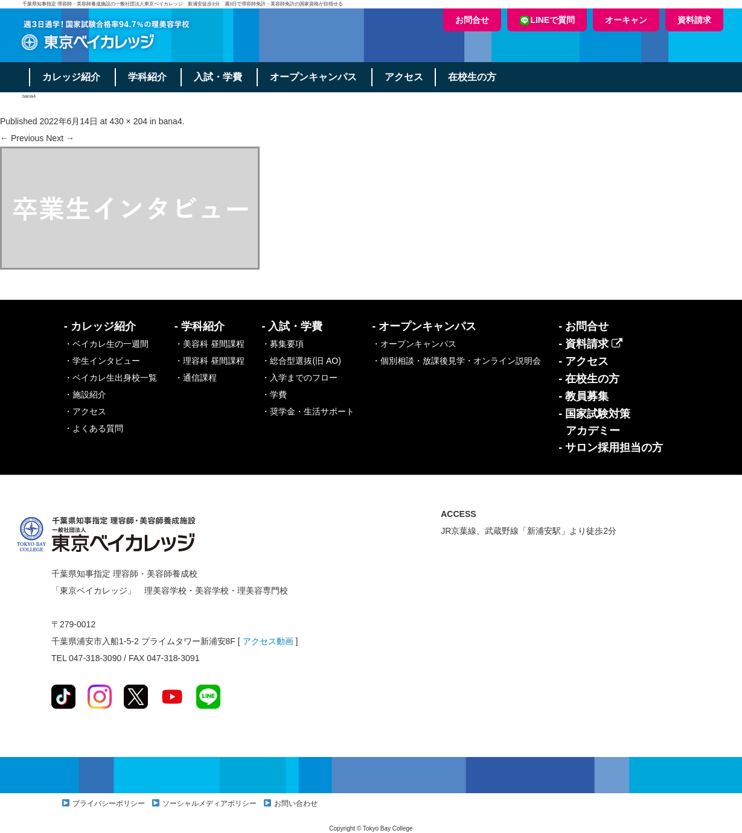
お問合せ (472, 20)
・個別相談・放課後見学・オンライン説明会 (456, 361)
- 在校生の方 (588, 379)
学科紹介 (148, 77)
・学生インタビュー (102, 361)
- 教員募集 (583, 396)
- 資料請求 (590, 344)
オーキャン (626, 20)
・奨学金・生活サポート (307, 411)
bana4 (170, 121)
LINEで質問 (547, 20)
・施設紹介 (85, 394)
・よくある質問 (93, 428)
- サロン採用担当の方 (610, 448)
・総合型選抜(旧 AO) (301, 361)
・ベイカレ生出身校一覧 (110, 377)
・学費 (274, 394)
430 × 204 (128, 121)
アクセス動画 (268, 641)
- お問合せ (583, 326)
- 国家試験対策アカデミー (594, 422)
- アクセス (583, 361)
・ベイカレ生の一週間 (106, 344)
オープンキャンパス (316, 77)
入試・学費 (220, 77)
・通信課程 (195, 377)
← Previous (21, 138)
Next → (60, 138)
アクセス (407, 77)
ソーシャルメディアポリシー (209, 803)
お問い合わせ (296, 803)
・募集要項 (282, 344)
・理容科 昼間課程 (209, 361)
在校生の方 (476, 77)
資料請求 (694, 20)
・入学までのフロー (299, 377)
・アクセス (85, 411)
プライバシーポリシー (108, 803)
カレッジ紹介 (72, 77)
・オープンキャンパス (414, 344)
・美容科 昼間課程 (209, 344)
